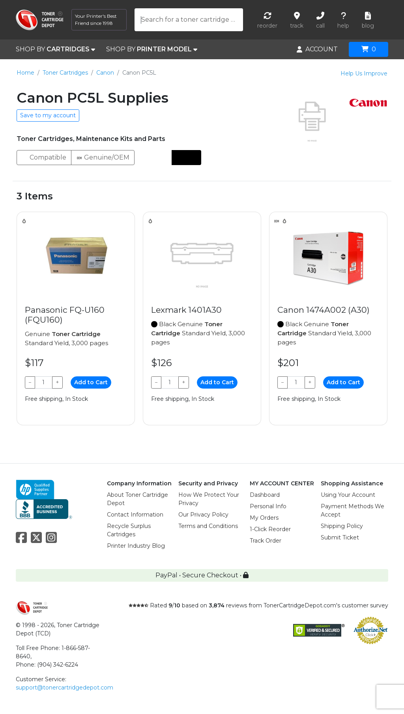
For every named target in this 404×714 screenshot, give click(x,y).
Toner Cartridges (65, 72)
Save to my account (48, 115)
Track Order (265, 540)
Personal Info (268, 506)
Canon (105, 72)
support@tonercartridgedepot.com (64, 687)
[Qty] (43, 382)
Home (25, 72)
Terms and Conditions (208, 526)
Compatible (44, 157)
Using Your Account (348, 494)
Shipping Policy (342, 526)
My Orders (264, 517)
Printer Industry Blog (136, 545)
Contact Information (135, 514)
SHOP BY (55, 49)
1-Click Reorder (270, 529)
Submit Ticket (340, 537)
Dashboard (265, 494)
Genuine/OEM (102, 157)
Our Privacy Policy (203, 514)
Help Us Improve (363, 73)
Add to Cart (91, 382)
